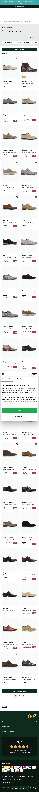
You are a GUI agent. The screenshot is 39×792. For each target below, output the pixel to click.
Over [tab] (32, 379)
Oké (19, 410)
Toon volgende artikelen (19, 691)
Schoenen (8, 21)
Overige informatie (7, 782)
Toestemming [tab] (6, 379)
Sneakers (18, 42)
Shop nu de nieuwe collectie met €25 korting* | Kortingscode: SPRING (19, 2)
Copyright (20, 779)
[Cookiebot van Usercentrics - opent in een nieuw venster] (29, 374)
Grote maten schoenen (30, 42)
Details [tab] (19, 379)
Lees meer (32, 37)
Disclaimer (30, 777)
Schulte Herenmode (19, 731)
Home (3, 21)
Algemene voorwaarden (8, 779)
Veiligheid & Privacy (7, 777)
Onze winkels (19, 726)
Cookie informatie (20, 777)
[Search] (19, 16)
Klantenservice (19, 722)
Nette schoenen (15, 21)
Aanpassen (19, 416)
